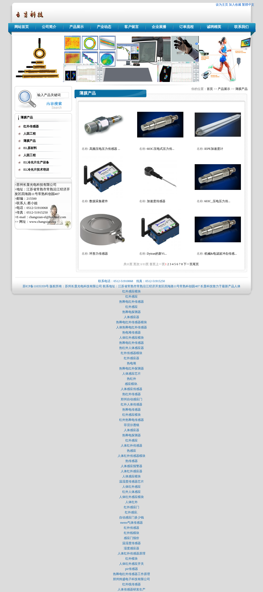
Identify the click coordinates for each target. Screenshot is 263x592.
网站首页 (21, 27)
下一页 (188, 264)
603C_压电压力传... (217, 201)
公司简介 (49, 27)
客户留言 (131, 27)
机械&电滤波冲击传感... (220, 253)
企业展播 (159, 27)
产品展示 (76, 27)
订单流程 (186, 27)
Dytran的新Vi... (157, 253)
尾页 (196, 264)
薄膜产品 (241, 89)
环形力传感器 (98, 253)
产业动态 (104, 27)
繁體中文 (248, 4)
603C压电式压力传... (160, 149)
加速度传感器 (156, 201)
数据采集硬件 (98, 201)
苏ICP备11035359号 (36, 286)
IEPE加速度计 (213, 149)
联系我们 (241, 27)
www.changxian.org (42, 222)
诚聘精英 (214, 27)
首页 (210, 89)
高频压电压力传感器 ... (104, 149)
